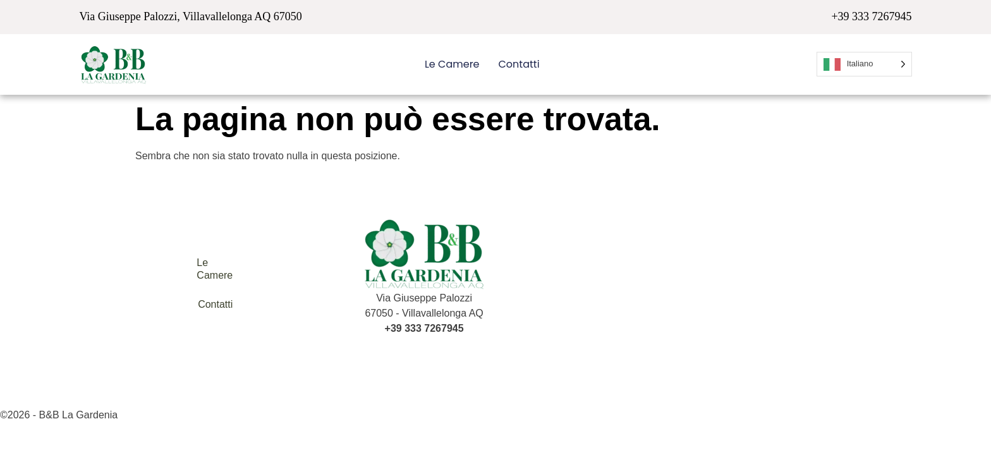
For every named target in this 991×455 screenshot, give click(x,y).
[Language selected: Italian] (864, 64)
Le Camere (452, 64)
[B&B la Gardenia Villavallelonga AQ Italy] (704, 284)
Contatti (519, 64)
